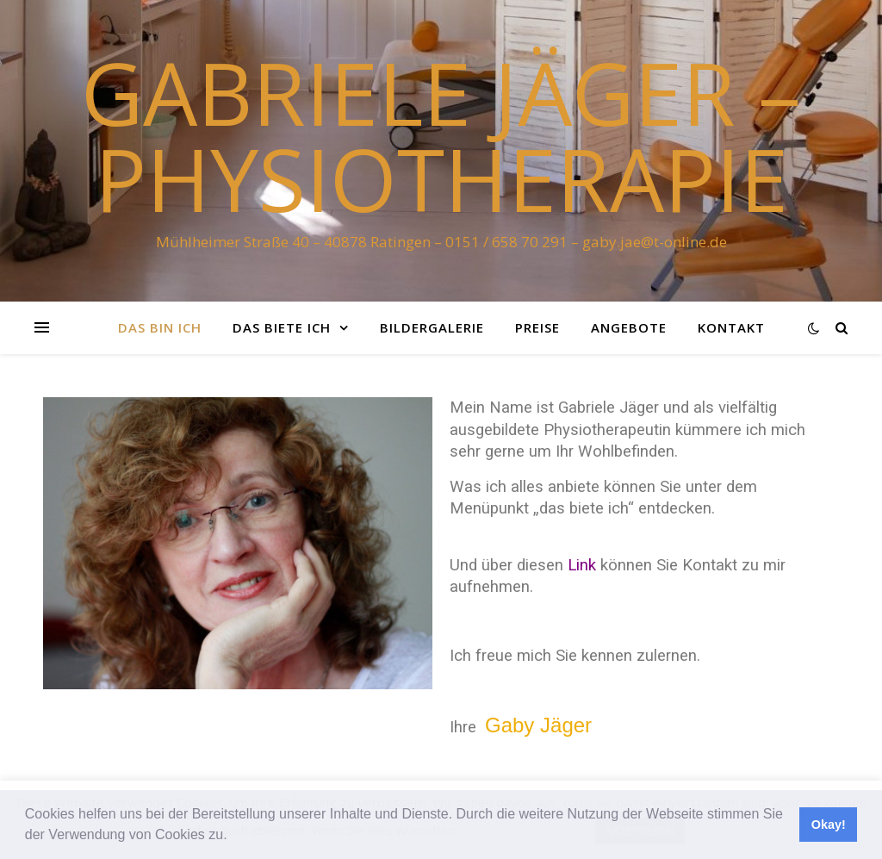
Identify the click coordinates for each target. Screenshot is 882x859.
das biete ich (282, 327)
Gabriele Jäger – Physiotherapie (441, 135)
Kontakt (731, 327)
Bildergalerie (432, 327)
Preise (537, 327)
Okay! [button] (828, 824)
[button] (233, 836)
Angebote (629, 327)
